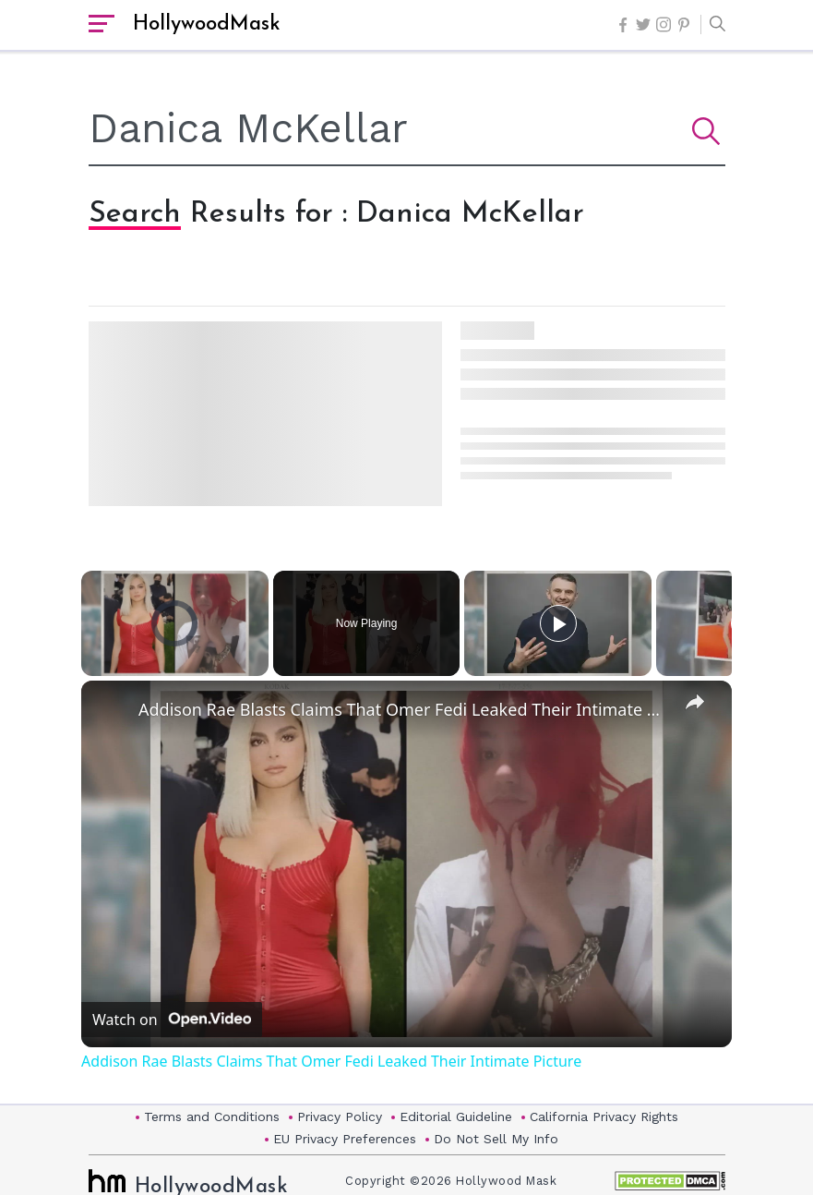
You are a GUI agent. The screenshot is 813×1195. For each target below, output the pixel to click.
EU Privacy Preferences (344, 1138)
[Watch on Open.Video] (171, 1018)
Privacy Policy (339, 1116)
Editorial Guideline (456, 1116)
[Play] (558, 623)
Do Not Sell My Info (496, 1138)
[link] (110, 710)
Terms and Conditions (212, 1116)
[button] (712, 25)
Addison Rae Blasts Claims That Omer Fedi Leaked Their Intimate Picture (403, 709)
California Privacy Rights (604, 1116)
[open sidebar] (101, 25)
